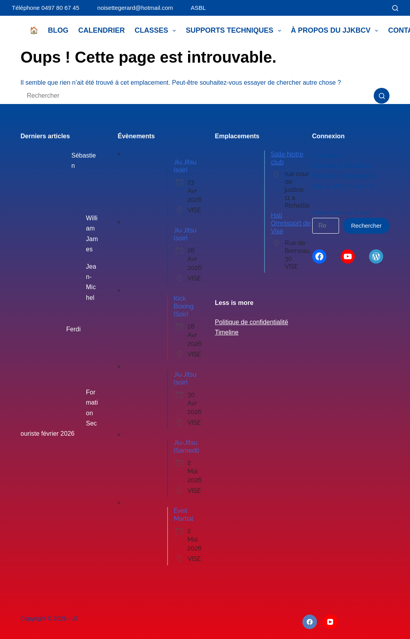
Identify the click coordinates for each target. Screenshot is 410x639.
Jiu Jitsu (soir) (185, 166)
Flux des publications (341, 165)
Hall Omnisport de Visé (291, 223)
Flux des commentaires (344, 176)
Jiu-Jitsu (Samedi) (186, 446)
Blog (58, 30)
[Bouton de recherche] (382, 96)
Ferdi (73, 329)
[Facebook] (309, 622)
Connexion (327, 155)
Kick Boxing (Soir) (184, 306)
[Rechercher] (395, 8)
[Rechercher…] (197, 96)
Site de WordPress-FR (343, 186)
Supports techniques (235, 30)
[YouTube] (330, 622)
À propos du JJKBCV (336, 30)
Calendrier (101, 30)
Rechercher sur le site (341, 212)
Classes (157, 30)
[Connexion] (381, 8)
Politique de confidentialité (251, 322)
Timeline (227, 332)
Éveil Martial (184, 514)
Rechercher (366, 225)
